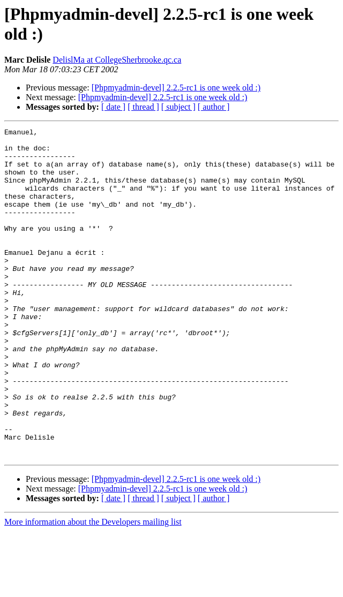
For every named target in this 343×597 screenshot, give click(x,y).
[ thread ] (143, 106)
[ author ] (214, 106)
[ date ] (113, 106)
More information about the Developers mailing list (93, 587)
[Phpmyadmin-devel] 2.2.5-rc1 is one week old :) (176, 87)
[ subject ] (178, 106)
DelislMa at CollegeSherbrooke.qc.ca (117, 59)
